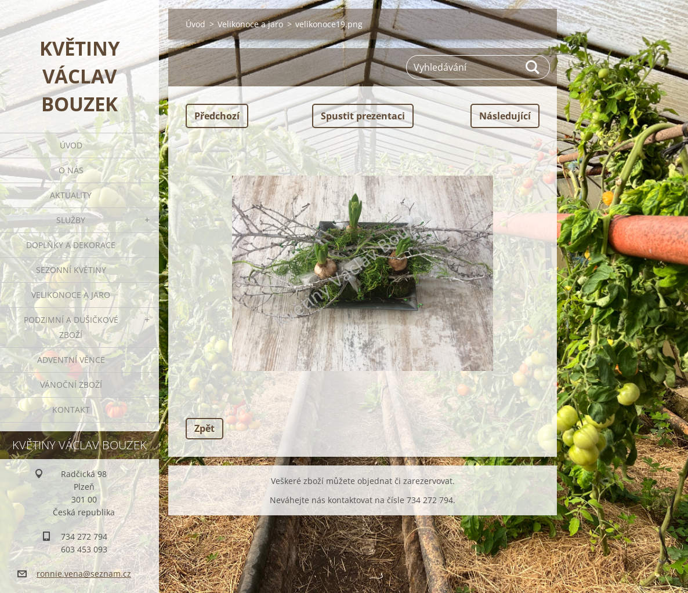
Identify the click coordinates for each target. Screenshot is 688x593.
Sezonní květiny (71, 269)
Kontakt (71, 409)
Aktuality (71, 195)
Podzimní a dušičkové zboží (71, 327)
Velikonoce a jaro (70, 294)
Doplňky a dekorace (70, 244)
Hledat (533, 67)
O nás (71, 170)
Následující (505, 116)
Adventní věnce (71, 359)
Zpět (204, 428)
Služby (70, 219)
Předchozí (217, 116)
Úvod (71, 145)
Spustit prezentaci (363, 116)
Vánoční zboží (71, 384)
